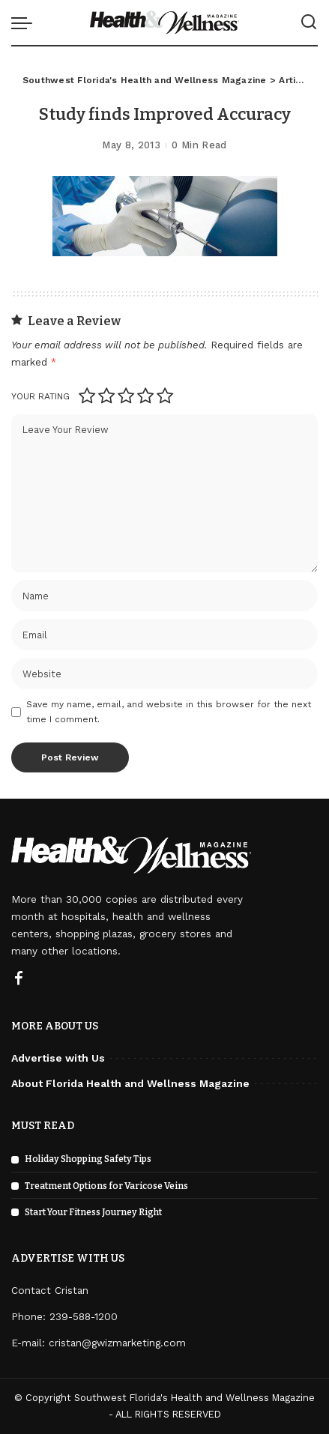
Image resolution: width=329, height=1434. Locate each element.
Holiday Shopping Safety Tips (88, 1159)
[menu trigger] (25, 22)
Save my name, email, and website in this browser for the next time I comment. (168, 711)
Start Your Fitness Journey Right (93, 1212)
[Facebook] (18, 979)
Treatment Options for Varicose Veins (106, 1186)
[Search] (309, 22)
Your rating (40, 396)
